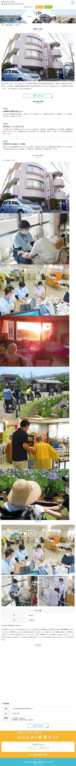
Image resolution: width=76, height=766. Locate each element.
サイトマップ (38, 759)
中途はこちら (48, 7)
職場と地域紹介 (9, 24)
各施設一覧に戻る (38, 96)
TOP (2, 24)
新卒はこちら (39, 7)
